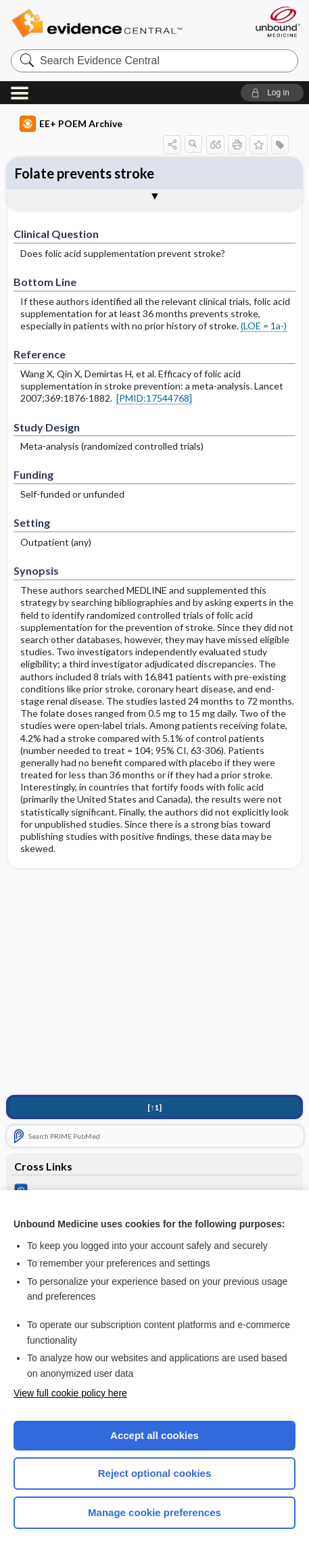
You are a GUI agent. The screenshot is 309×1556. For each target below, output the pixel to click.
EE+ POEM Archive (71, 124)
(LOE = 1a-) (264, 325)
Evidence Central (117, 23)
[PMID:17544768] (154, 398)
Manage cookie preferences (154, 1512)
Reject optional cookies (155, 1473)
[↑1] (154, 1107)
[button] (272, 92)
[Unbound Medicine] (277, 22)
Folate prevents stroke (84, 173)
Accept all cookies (154, 1435)
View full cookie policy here (70, 1393)
